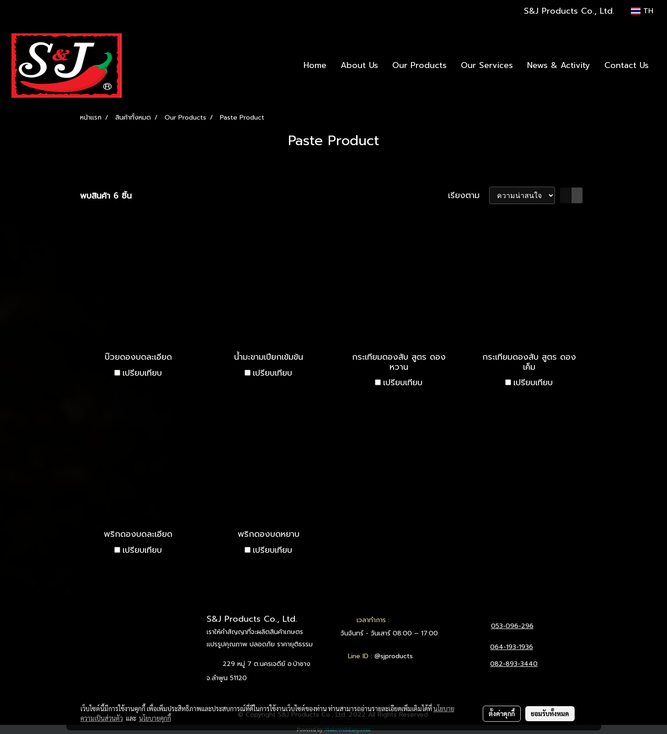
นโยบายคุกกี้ (155, 718)
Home (315, 65)
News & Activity (558, 65)
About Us (359, 65)
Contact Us (626, 65)
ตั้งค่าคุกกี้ (502, 713)
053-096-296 (512, 626)
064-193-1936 (511, 647)
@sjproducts (393, 656)
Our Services (487, 65)
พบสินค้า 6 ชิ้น (106, 196)
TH (642, 10)
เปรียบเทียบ (142, 373)
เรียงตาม (468, 195)
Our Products (419, 65)
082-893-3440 (514, 664)
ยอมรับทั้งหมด (550, 713)
